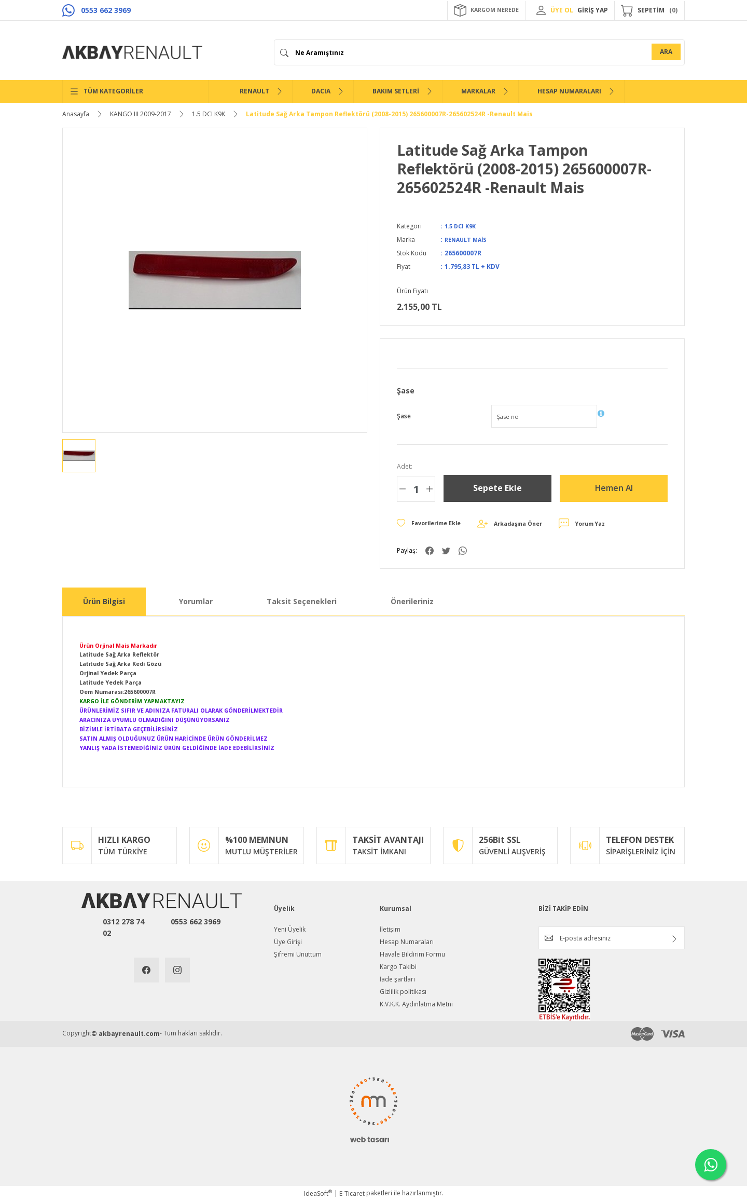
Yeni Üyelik (290, 929)
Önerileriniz (412, 601)
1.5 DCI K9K (462, 226)
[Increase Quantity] (429, 488)
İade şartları (397, 979)
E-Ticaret (352, 1193)
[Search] (479, 52)
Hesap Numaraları (407, 941)
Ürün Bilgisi (104, 601)
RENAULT (254, 91)
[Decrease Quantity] (402, 488)
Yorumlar (196, 601)
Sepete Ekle (497, 488)
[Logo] (132, 52)
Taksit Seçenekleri (302, 601)
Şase (404, 416)
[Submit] (674, 939)
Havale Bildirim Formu (412, 954)
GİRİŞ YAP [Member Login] (592, 10)
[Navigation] (135, 91)
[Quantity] (416, 488)
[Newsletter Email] (611, 937)
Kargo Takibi (398, 966)
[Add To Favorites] (433, 523)
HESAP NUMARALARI (569, 91)
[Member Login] (541, 10)
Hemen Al (614, 488)
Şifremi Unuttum (298, 954)
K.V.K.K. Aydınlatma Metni (416, 1004)
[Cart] (649, 10)
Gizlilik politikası (403, 991)
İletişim (390, 929)
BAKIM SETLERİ (395, 91)
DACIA (320, 91)
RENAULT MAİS (468, 239)
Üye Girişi (288, 941)
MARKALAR (478, 91)
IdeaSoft (318, 1193)
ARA (666, 51)
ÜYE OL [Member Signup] (561, 10)
